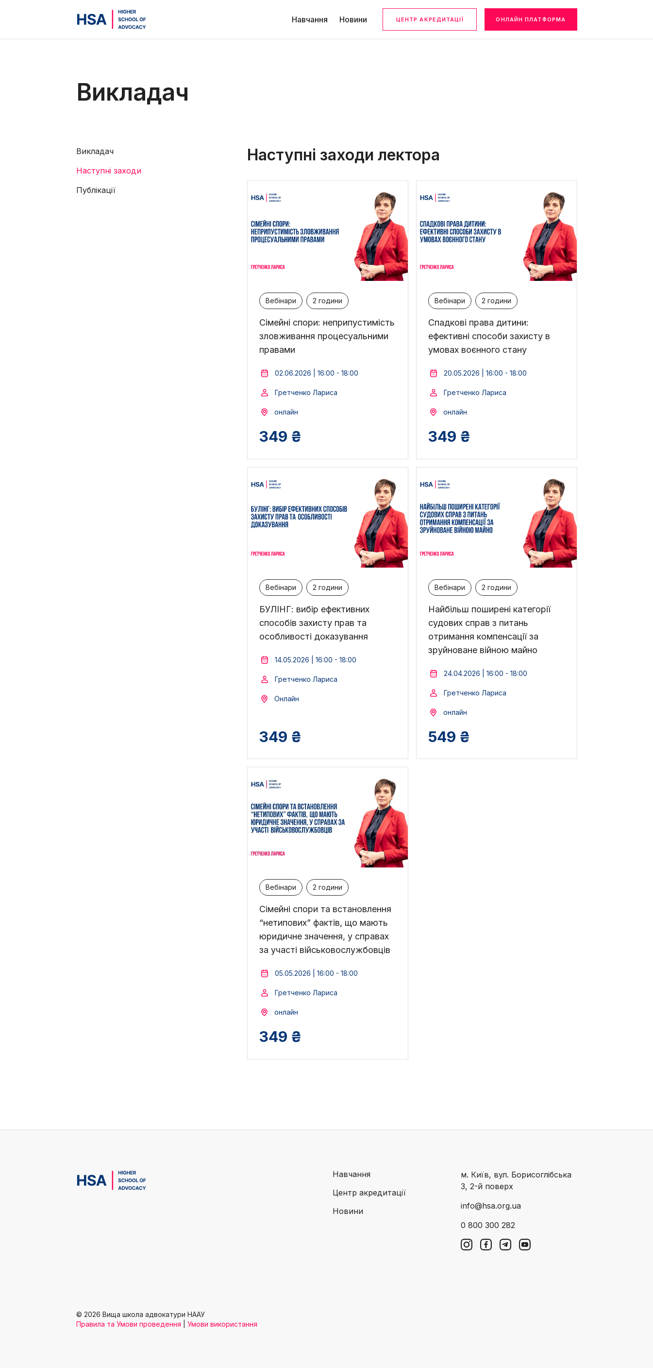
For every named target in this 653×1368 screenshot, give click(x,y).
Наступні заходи (108, 170)
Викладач (95, 151)
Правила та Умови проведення (128, 1324)
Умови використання (222, 1324)
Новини (353, 19)
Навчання (310, 19)
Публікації (96, 190)
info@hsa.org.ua (491, 1206)
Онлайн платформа (531, 19)
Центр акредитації (430, 19)
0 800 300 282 (488, 1225)
